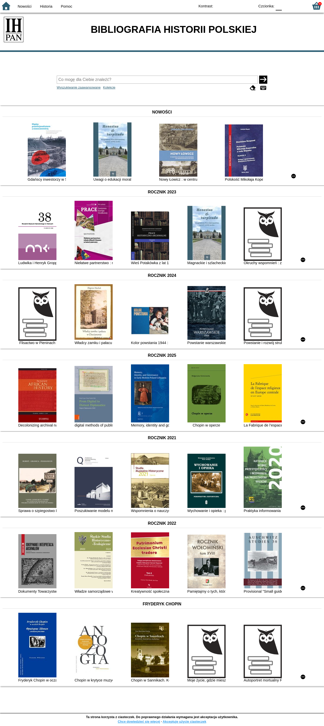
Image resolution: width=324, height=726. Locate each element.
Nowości (25, 6)
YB (239, 6)
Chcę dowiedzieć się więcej (139, 721)
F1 (287, 6)
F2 (299, 6)
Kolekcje (109, 87)
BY (249, 6)
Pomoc (66, 6)
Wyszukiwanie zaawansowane (79, 87)
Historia (46, 6)
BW (229, 6)
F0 (278, 6)
